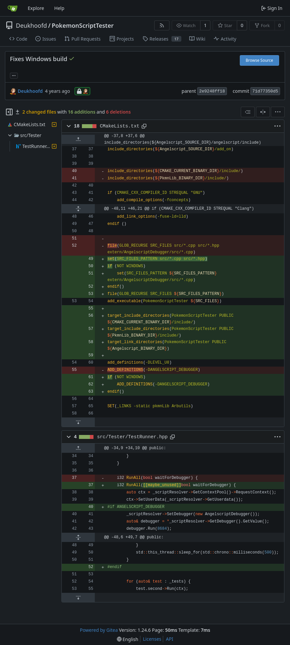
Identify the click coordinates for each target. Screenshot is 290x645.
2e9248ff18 (212, 91)
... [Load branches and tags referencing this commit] (14, 75)
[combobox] (248, 112)
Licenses (152, 639)
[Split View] (263, 112)
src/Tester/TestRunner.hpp (132, 437)
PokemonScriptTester (83, 25)
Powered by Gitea (99, 630)
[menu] (278, 112)
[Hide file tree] (9, 112)
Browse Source (259, 60)
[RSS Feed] (161, 25)
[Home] (12, 8)
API (169, 639)
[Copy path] (144, 126)
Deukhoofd (31, 25)
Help (59, 8)
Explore (36, 8)
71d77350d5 (265, 91)
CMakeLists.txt (119, 126)
